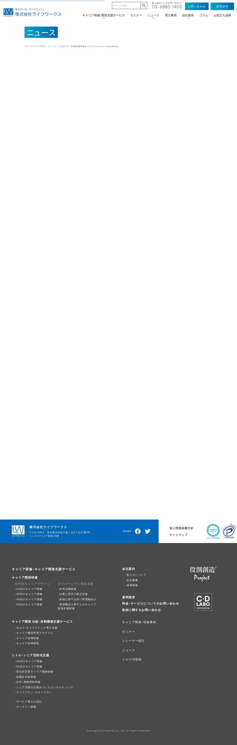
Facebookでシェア (138, 531)
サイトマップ (178, 535)
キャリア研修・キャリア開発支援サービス (44, 569)
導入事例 (171, 15)
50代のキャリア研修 (29, 604)
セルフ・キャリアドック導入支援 (37, 627)
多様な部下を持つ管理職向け (77, 599)
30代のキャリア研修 (29, 594)
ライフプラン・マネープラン (34, 692)
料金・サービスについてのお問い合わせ (150, 603)
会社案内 (188, 15)
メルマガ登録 (132, 659)
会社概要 (132, 580)
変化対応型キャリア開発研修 (34, 671)
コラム (203, 15)
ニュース (153, 15)
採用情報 (132, 585)
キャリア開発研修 (25, 577)
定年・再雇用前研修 (28, 682)
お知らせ (63, 46)
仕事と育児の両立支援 (73, 594)
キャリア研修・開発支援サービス (103, 15)
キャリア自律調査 (27, 643)
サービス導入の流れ (29, 701)
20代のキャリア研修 (29, 589)
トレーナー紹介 (133, 640)
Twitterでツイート (148, 531)
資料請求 (128, 597)
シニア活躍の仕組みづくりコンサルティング (44, 687)
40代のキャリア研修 (29, 599)
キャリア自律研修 (27, 638)
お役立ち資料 (222, 15)
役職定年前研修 (26, 677)
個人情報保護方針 (181, 528)
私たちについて (137, 575)
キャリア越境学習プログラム (34, 633)
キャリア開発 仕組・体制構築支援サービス (42, 621)
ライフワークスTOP (35, 46)
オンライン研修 (26, 706)
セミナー (136, 15)
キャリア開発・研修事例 (139, 622)
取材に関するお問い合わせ (141, 610)
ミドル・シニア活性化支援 (30, 655)
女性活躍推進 (67, 589)
